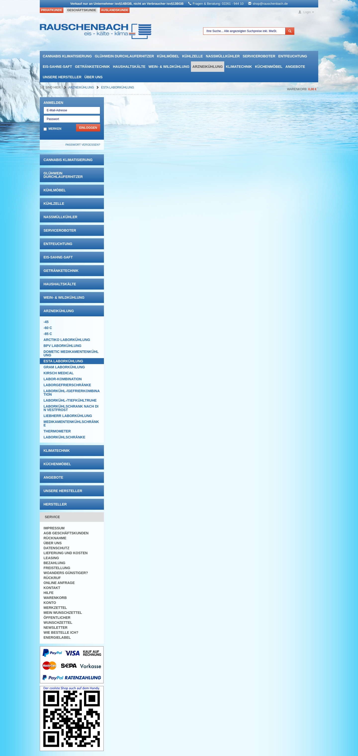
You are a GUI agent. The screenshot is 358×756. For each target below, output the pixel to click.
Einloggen (88, 127)
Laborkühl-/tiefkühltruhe (70, 400)
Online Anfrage (59, 583)
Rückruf (52, 578)
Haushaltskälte (129, 67)
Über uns (94, 77)
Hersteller (55, 504)
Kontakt (52, 588)
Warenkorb (55, 598)
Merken (54, 128)
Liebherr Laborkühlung (68, 416)
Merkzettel (55, 608)
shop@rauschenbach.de (270, 3)
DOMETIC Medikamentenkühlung (71, 353)
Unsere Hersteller (62, 77)
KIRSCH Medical (59, 373)
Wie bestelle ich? (61, 632)
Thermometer (57, 431)
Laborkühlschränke (64, 437)
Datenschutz (56, 548)
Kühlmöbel (168, 56)
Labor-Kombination (63, 379)
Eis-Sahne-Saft (57, 67)
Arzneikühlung (207, 67)
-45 (46, 322)
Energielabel (57, 637)
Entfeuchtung (292, 56)
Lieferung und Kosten (66, 553)
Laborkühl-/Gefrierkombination (72, 392)
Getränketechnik (92, 67)
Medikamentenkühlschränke (71, 423)
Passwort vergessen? (82, 144)
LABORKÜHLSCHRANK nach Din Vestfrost (71, 408)
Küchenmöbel (268, 67)
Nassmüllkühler (223, 56)
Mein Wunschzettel (63, 613)
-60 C (48, 328)
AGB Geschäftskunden (66, 533)
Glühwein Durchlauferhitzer (124, 56)
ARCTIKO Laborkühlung (67, 340)
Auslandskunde (114, 10)
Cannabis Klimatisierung (67, 56)
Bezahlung (54, 563)
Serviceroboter (259, 56)
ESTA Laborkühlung (117, 87)
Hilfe (48, 593)
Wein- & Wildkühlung (168, 67)
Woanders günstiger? (66, 573)
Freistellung (57, 568)
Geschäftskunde (81, 10)
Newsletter (55, 628)
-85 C (48, 334)
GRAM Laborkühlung (64, 367)
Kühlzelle (192, 56)
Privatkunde (51, 10)
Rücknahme (55, 538)
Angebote (295, 67)
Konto (50, 603)
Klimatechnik (239, 67)
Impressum (54, 528)
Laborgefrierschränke (67, 385)
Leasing (51, 558)
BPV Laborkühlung (62, 346)
